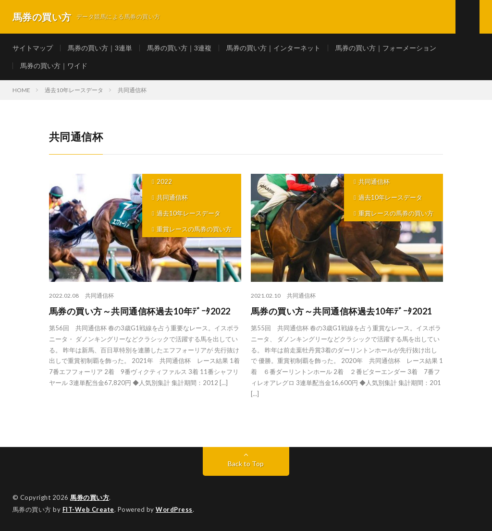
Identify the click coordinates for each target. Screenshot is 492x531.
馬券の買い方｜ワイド (53, 65)
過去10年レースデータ (189, 213)
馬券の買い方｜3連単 (100, 48)
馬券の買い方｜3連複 (179, 48)
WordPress (174, 509)
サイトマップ (32, 48)
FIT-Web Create (88, 509)
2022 (164, 181)
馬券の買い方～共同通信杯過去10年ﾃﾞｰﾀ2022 (140, 311)
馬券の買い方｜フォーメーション (385, 48)
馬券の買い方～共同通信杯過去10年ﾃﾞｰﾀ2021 (341, 311)
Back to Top (246, 463)
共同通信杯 (172, 197)
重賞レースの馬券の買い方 (194, 229)
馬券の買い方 (89, 497)
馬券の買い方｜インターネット (273, 48)
